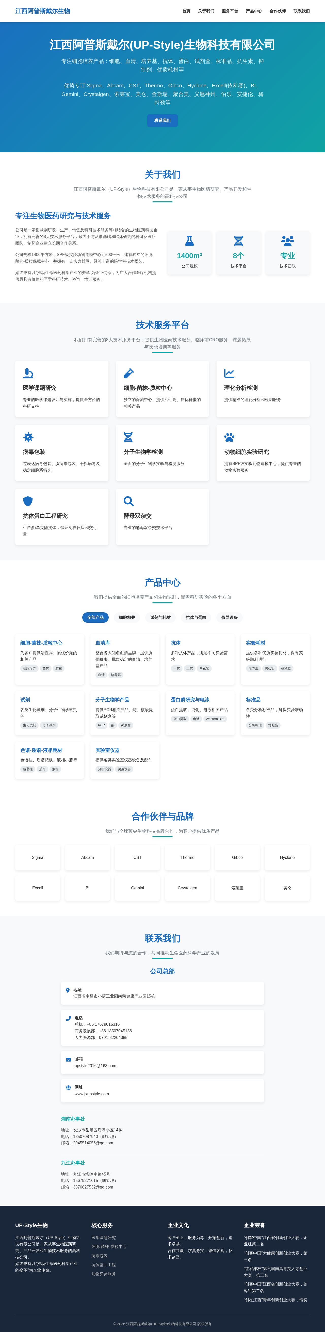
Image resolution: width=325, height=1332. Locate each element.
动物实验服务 (103, 1274)
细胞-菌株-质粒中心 (109, 1246)
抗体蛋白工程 (103, 1265)
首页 (186, 11)
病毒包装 (99, 1256)
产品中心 (254, 11)
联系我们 (302, 11)
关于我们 (206, 11)
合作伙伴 (278, 11)
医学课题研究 (103, 1237)
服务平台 (230, 11)
